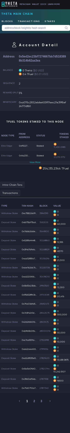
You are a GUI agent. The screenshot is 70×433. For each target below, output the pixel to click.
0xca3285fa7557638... (32, 258)
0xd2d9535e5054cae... (33, 358)
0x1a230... (24, 155)
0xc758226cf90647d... (33, 213)
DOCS (43, 4)
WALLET (35, 4)
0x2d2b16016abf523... (33, 322)
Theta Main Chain (17, 14)
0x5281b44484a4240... (33, 240)
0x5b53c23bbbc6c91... (33, 285)
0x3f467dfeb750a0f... (33, 249)
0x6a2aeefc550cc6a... (33, 349)
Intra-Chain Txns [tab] (12, 184)
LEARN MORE (54, 4)
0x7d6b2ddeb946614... (33, 231)
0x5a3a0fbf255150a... (33, 368)
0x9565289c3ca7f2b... (32, 294)
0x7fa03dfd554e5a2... (33, 304)
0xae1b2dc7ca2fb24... (33, 267)
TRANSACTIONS (29, 21)
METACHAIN (25, 4)
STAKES (50, 21)
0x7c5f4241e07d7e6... (33, 313)
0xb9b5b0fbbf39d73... (33, 331)
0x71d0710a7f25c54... (33, 388)
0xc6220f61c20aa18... (33, 276)
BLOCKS (7, 21)
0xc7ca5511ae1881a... (32, 340)
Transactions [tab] (10, 192)
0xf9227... (23, 146)
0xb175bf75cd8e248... (33, 222)
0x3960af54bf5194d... (33, 379)
